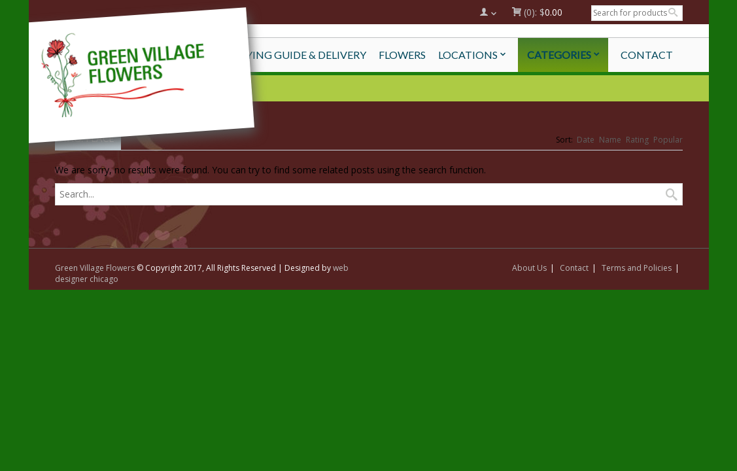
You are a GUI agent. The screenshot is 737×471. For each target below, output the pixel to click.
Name (610, 139)
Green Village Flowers (95, 267)
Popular (668, 139)
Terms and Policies (637, 267)
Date (585, 139)
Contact (574, 267)
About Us (529, 267)
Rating (637, 139)
